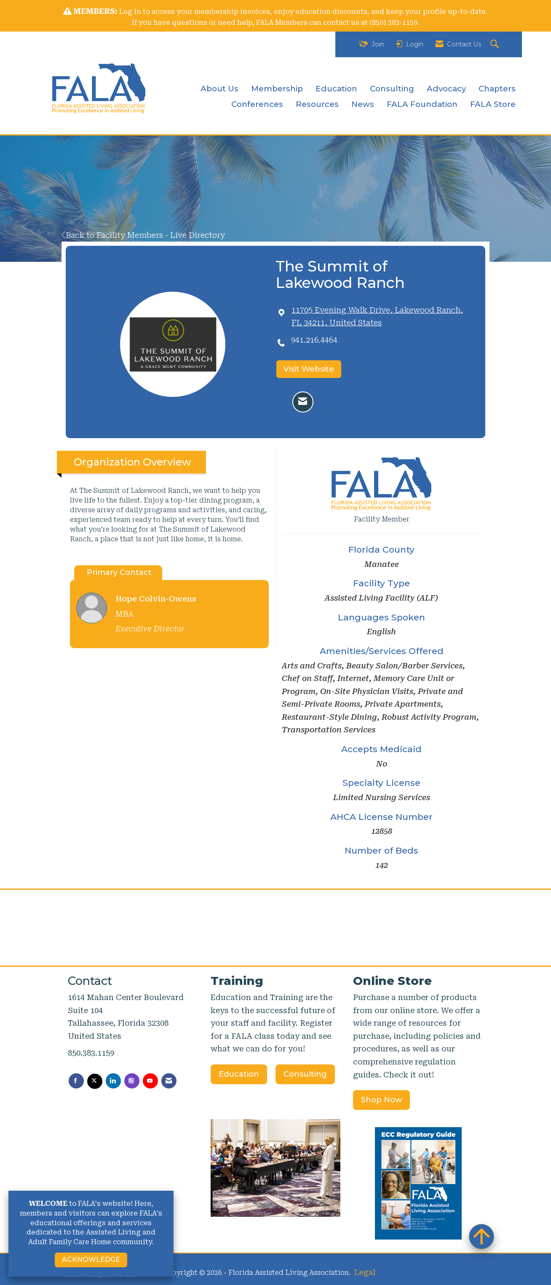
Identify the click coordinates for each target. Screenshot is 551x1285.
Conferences (257, 104)
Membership (277, 88)
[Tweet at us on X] (94, 1081)
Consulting (392, 88)
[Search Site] (495, 44)
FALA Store (493, 104)
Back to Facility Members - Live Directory (143, 235)
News (362, 104)
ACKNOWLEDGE (91, 1260)
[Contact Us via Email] (168, 1080)
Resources (317, 104)
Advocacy (446, 88)
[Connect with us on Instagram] (131, 1080)
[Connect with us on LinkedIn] (113, 1080)
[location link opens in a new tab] (382, 317)
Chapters (497, 88)
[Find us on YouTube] (150, 1080)
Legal (364, 1272)
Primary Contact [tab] (119, 572)
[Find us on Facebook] (76, 1080)
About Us (219, 88)
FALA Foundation (422, 104)
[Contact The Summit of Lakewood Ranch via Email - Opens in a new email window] (302, 401)
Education (336, 88)
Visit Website (309, 369)
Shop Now (381, 1099)
